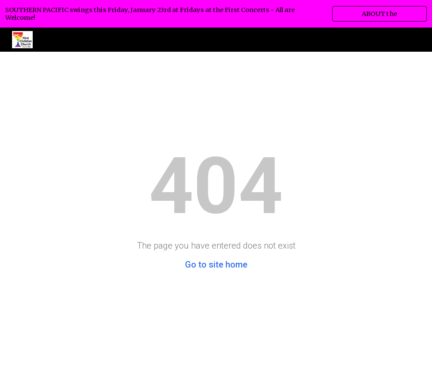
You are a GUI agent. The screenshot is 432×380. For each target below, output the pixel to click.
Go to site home (216, 264)
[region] (216, 14)
